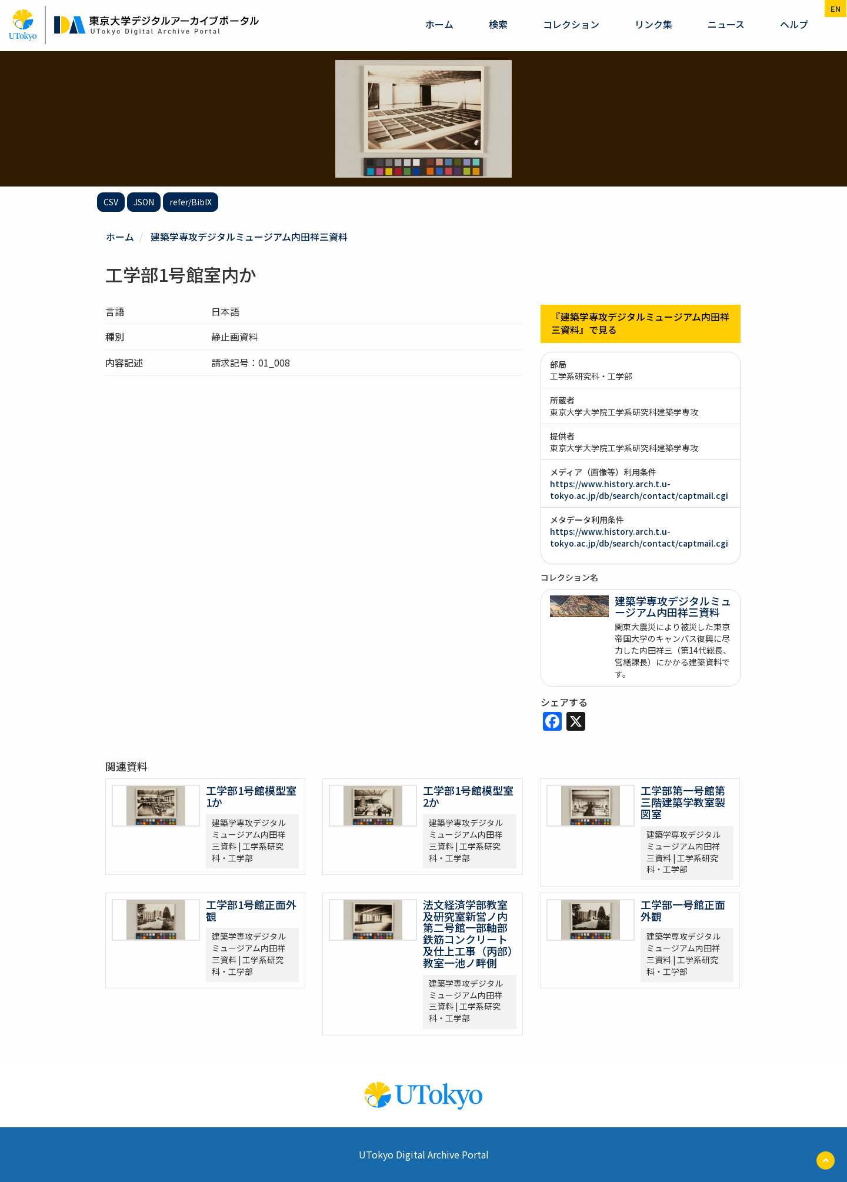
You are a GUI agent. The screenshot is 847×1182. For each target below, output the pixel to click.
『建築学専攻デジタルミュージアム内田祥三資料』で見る (640, 323)
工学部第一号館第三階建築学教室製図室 (683, 802)
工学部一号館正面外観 (683, 909)
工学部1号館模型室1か (251, 796)
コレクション (571, 24)
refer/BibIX (190, 202)
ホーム (439, 24)
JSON (144, 202)
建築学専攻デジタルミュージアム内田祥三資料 (249, 236)
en (836, 8)
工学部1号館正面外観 (251, 909)
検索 (498, 24)
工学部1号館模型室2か (468, 796)
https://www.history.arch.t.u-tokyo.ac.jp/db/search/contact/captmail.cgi (639, 489)
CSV (111, 202)
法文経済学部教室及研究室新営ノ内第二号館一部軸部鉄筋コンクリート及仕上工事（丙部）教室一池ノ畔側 (468, 933)
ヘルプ (794, 24)
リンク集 (653, 24)
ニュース (726, 24)
